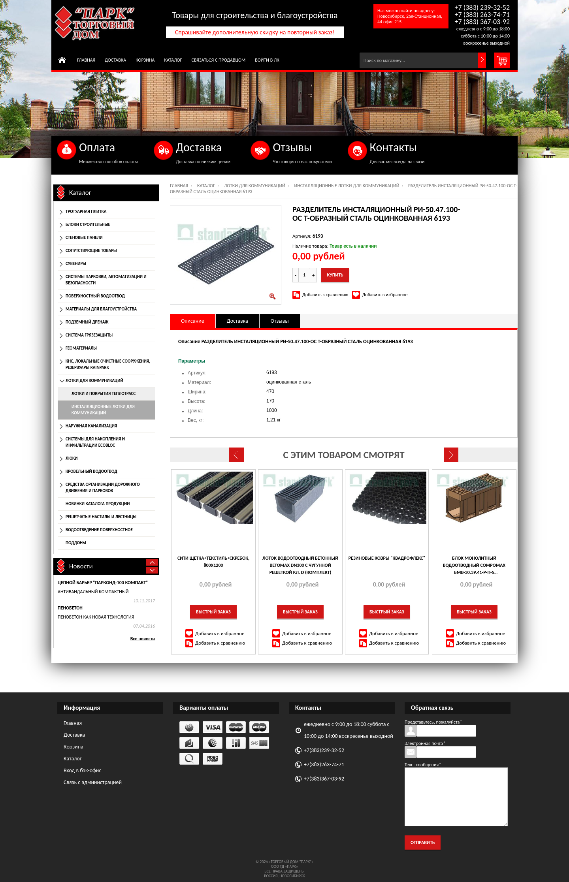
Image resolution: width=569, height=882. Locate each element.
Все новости (142, 638)
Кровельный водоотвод (91, 471)
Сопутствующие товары (91, 250)
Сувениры (76, 263)
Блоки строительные (88, 224)
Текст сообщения (423, 764)
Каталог (173, 60)
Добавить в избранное (384, 294)
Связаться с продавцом (219, 60)
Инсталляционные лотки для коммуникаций (346, 185)
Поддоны (76, 542)
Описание (192, 321)
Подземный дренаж (87, 322)
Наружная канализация (91, 426)
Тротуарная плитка (86, 211)
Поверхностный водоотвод (95, 296)
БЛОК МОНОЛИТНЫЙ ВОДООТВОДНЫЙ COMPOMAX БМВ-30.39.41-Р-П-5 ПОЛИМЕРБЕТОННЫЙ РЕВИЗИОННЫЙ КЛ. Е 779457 (474, 565)
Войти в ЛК (267, 60)
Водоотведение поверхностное (99, 529)
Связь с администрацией (93, 782)
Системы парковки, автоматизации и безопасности (106, 280)
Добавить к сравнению (325, 294)
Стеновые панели (84, 237)
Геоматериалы (81, 348)
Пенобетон (70, 608)
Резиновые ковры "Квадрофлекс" (387, 558)
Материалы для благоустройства (101, 309)
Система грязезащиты (89, 335)
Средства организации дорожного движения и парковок (103, 487)
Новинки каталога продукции (98, 503)
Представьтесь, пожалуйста (433, 722)
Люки (71, 458)
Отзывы (280, 321)
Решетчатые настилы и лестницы (101, 516)
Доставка (115, 60)
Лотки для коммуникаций (254, 185)
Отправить (423, 842)
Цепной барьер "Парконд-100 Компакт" (103, 582)
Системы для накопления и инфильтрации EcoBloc (95, 442)
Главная (86, 60)
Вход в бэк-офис (82, 770)
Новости (81, 566)
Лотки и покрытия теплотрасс (104, 393)
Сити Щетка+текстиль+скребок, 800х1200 (213, 561)
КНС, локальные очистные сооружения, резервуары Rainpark (108, 364)
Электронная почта (425, 743)
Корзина (145, 60)
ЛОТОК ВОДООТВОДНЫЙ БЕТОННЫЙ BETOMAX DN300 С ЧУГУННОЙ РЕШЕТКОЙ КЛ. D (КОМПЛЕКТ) (300, 565)
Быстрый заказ (213, 612)
